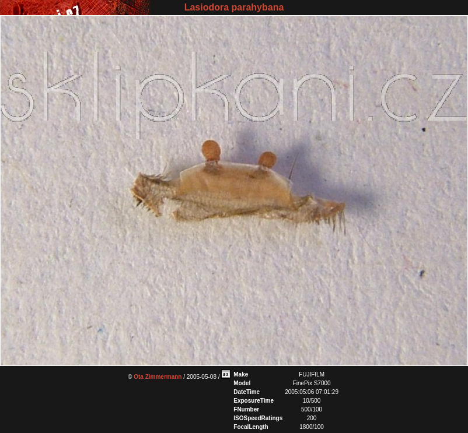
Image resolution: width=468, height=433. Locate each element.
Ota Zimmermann (157, 377)
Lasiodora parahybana (234, 7)
